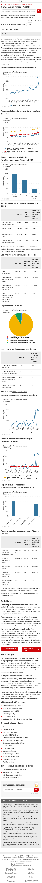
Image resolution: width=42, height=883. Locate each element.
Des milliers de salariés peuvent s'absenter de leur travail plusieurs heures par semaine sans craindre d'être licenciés (20, 838)
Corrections (25, 859)
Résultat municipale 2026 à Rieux (14, 769)
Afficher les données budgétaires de (13, 24)
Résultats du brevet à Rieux (12, 775)
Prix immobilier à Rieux (11, 732)
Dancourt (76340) (9, 716)
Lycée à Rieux (7, 746)
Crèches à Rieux (8, 748)
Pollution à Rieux (8, 762)
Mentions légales (34, 859)
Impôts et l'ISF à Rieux (10, 735)
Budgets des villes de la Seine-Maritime (17, 719)
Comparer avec (6, 29)
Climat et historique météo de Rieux (15, 737)
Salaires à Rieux (8, 729)
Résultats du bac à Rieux (11, 772)
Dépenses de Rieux (31, 649)
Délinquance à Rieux (10, 759)
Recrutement (7, 857)
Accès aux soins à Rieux (11, 756)
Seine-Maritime (22, 4)
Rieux (30, 4)
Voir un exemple (34, 793)
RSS (20, 859)
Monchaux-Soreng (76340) (13, 705)
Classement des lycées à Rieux (14, 743)
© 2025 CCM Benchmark (25, 861)
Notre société (24, 856)
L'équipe (17, 856)
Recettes (5, 34)
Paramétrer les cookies (32, 857)
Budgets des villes (10, 4)
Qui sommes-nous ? (8, 856)
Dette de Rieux (9, 648)
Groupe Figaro (14, 861)
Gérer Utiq (5, 859)
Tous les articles (13, 859)
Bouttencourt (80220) (11, 711)
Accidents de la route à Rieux (13, 740)
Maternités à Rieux (9, 751)
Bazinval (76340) (9, 714)
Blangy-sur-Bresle (28, 15)
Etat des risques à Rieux (11, 754)
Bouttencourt (5, 17)
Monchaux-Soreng (15, 15)
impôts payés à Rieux (19, 392)
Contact (36, 856)
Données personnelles (18, 857)
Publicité (31, 856)
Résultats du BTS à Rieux (11, 778)
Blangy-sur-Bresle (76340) (12, 708)
